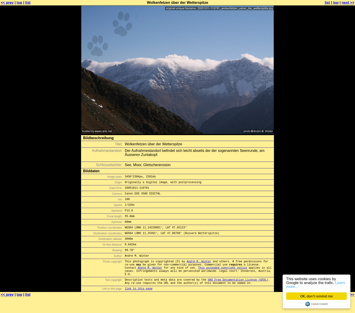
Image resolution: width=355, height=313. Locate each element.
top (19, 3)
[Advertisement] (337, 112)
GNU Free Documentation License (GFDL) (238, 294)
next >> (348, 3)
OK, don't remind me (316, 296)
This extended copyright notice (222, 280)
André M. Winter (199, 272)
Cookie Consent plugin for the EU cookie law (316, 303)
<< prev (7, 3)
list (28, 3)
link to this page (138, 304)
